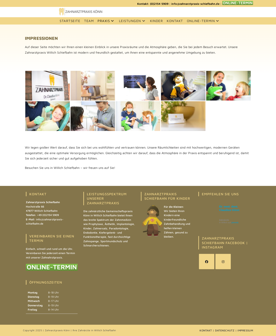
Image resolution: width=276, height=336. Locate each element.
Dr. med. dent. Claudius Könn (229, 208)
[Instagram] (223, 261)
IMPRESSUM (245, 330)
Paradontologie (118, 228)
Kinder (87, 228)
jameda (235, 222)
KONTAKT (206, 330)
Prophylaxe (96, 224)
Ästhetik (110, 224)
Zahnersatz (100, 228)
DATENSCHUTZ (224, 330)
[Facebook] (206, 261)
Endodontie (90, 232)
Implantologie (125, 224)
